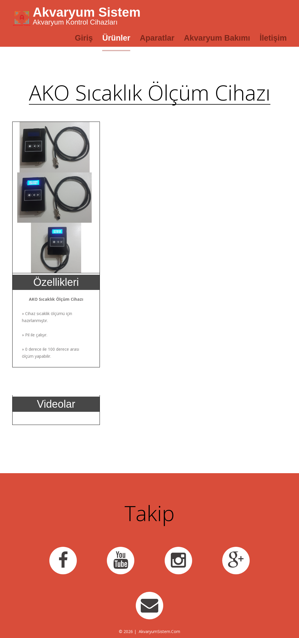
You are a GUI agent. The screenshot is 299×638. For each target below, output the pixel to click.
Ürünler (116, 38)
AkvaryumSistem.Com (159, 631)
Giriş (84, 38)
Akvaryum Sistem (86, 12)
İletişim (273, 38)
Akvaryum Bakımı (217, 38)
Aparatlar (157, 38)
